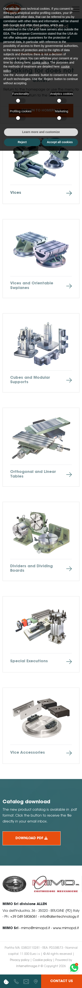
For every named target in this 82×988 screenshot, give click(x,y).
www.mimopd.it (66, 928)
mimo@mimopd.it (35, 928)
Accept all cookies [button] (60, 142)
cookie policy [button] (40, 62)
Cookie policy (42, 960)
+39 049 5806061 (23, 917)
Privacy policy (19, 960)
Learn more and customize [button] (41, 132)
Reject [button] (22, 142)
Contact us (61, 981)
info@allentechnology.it (59, 917)
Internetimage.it (28, 966)
